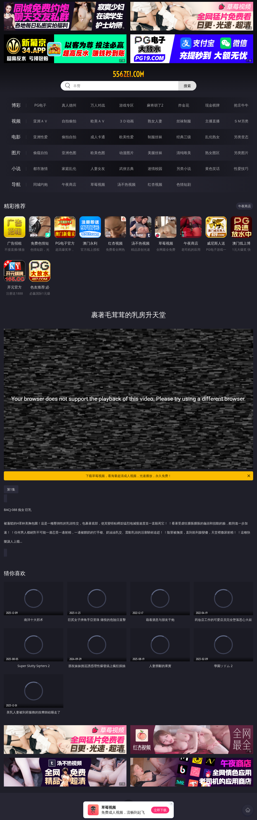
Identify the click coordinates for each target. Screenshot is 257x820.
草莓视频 (97, 184)
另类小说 (183, 168)
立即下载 (160, 810)
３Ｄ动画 (126, 121)
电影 (16, 137)
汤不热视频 (126, 184)
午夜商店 (69, 184)
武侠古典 (126, 168)
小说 (16, 168)
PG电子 (40, 105)
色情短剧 (183, 184)
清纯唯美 (183, 152)
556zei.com (128, 74)
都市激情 (40, 168)
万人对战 (97, 105)
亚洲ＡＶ (40, 121)
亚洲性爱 (40, 136)
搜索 (187, 85)
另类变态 (241, 136)
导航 (16, 184)
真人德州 (69, 105)
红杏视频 (155, 184)
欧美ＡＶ (97, 121)
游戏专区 (126, 105)
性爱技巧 (241, 168)
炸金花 (183, 105)
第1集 (11, 489)
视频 (16, 121)
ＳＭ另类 (241, 121)
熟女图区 (212, 152)
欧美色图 (97, 152)
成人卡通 (97, 136)
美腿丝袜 (155, 152)
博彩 (16, 105)
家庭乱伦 (69, 168)
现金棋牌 (212, 105)
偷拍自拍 (69, 136)
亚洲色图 (69, 152)
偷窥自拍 (40, 152)
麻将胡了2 (155, 105)
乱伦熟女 (212, 136)
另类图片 (241, 152)
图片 (16, 153)
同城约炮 (40, 184)
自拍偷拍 (69, 121)
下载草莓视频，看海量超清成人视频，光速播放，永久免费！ (168, 476)
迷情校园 (155, 168)
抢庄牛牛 (241, 105)
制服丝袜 (155, 136)
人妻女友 (97, 168)
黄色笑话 (212, 168)
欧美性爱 (126, 136)
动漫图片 (126, 152)
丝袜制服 (183, 121)
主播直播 (212, 121)
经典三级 (183, 136)
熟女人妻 (155, 121)
